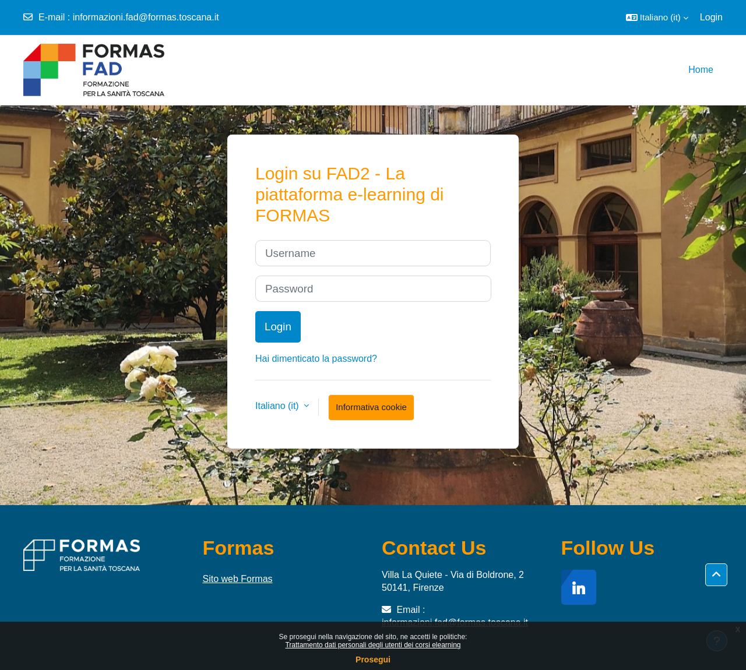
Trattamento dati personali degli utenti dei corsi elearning (372, 645)
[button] (657, 17)
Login (711, 17)
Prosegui (373, 659)
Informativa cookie (371, 407)
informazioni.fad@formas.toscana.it (146, 17)
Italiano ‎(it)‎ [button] (278, 406)
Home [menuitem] (700, 70)
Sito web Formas (238, 579)
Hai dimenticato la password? (316, 359)
